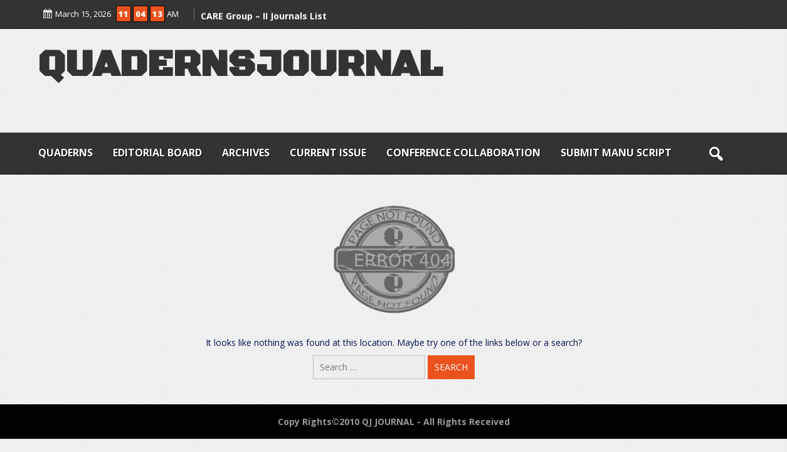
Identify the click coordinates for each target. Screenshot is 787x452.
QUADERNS (65, 152)
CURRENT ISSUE (328, 152)
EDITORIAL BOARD (157, 152)
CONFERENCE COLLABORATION (463, 152)
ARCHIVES (246, 152)
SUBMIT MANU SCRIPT (616, 152)
